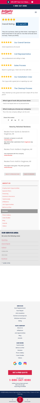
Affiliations (5, 202)
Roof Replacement (20, 308)
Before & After (6, 207)
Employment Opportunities (10, 188)
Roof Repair (20, 310)
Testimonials (6, 199)
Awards (4, 223)
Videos (4, 226)
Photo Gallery (6, 215)
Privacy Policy (26, 392)
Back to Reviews (29, 174)
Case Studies (6, 218)
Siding (20, 321)
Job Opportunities (8, 204)
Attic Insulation (20, 313)
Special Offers (6, 191)
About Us (6, 183)
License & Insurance (8, 196)
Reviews (5, 211)
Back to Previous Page (12, 174)
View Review (8, 140)
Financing (5, 193)
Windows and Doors (20, 318)
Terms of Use (35, 392)
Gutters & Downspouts (20, 316)
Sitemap (20, 394)
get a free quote (20, 372)
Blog (3, 220)
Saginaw (27, 142)
